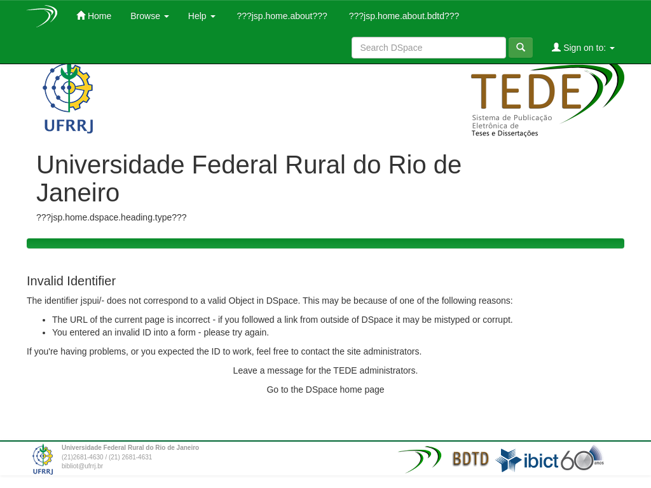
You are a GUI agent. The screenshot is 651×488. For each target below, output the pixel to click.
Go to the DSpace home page (325, 389)
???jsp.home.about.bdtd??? (402, 16)
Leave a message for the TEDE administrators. (325, 370)
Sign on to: (583, 47)
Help (202, 16)
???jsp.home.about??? (281, 16)
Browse (149, 16)
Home (93, 15)
